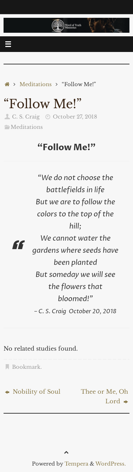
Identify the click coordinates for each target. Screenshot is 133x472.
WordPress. (110, 464)
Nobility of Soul (32, 391)
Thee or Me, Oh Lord (104, 396)
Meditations (36, 84)
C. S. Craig (26, 117)
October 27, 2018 (75, 117)
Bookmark (26, 367)
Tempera (76, 464)
